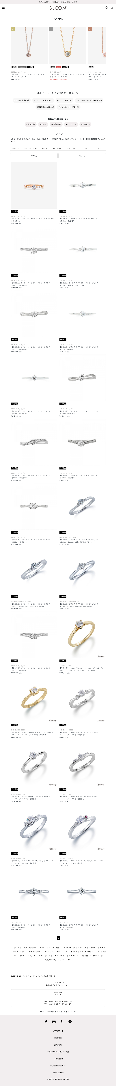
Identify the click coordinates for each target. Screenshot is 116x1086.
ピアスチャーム (34, 952)
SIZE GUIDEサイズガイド (58, 993)
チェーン (44, 148)
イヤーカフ (97, 148)
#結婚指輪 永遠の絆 (45, 107)
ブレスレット (48, 952)
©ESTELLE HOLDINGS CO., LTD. (58, 1079)
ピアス (102, 948)
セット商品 (102, 952)
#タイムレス (71, 124)
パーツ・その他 (19, 956)
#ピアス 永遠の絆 (64, 100)
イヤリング (85, 148)
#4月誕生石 (56, 124)
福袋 (69, 960)
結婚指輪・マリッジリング (54, 960)
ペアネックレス (44, 956)
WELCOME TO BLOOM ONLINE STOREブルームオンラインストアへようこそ (58, 1002)
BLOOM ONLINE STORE (19, 976)
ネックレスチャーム (31, 148)
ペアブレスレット (59, 956)
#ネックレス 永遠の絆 (43, 100)
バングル (59, 952)
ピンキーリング (72, 148)
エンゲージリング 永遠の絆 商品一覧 (42, 976)
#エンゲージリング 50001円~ (89, 100)
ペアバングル (74, 956)
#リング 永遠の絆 (21, 100)
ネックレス (15, 148)
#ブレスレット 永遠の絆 (69, 107)
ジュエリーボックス (87, 952)
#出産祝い (85, 124)
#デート (43, 124)
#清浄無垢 (30, 124)
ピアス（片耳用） (19, 952)
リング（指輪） (57, 148)
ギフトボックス (71, 952)
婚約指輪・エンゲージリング (92, 956)
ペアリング (32, 956)
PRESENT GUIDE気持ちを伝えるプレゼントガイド (58, 984)
